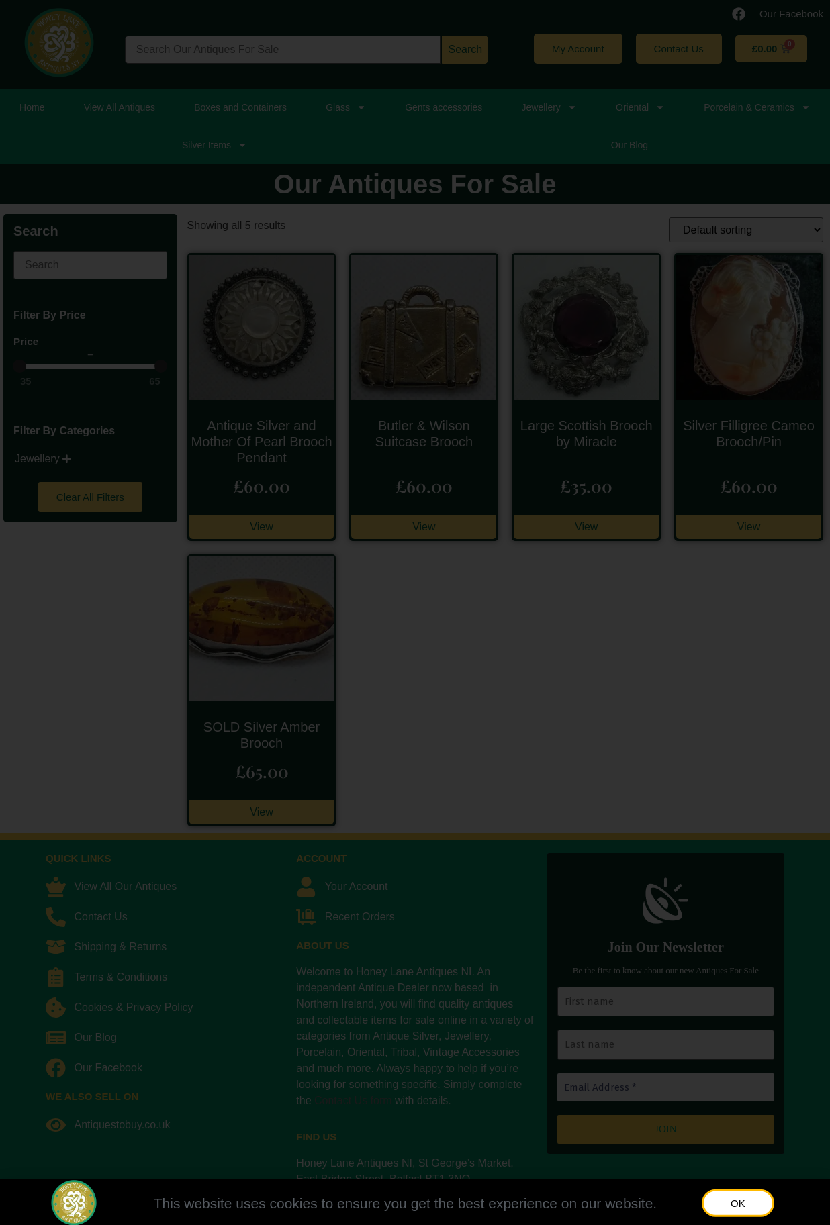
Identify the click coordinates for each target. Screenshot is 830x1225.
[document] (415, 612)
